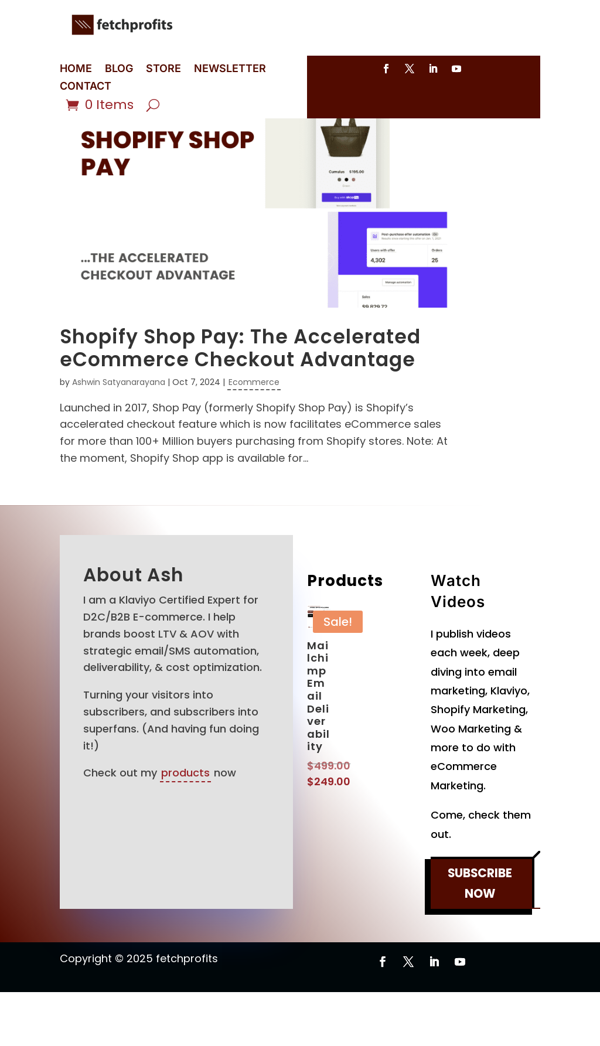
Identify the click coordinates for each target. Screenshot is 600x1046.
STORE (163, 69)
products (185, 826)
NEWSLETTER (230, 69)
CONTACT (85, 87)
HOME (76, 69)
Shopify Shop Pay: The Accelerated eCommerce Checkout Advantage (240, 402)
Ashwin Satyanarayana (118, 436)
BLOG (119, 69)
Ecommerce (254, 436)
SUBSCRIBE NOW (480, 939)
